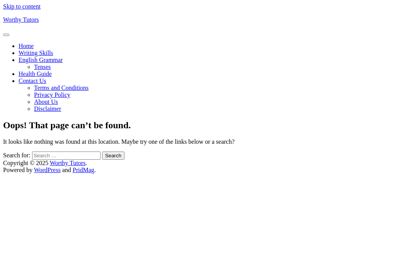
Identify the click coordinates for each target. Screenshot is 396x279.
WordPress (47, 170)
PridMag (83, 170)
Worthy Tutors (21, 19)
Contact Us (32, 81)
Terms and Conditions (61, 87)
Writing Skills (36, 53)
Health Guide (35, 74)
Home (26, 46)
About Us (46, 101)
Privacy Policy (52, 94)
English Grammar (41, 60)
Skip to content (22, 6)
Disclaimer (47, 108)
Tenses (42, 67)
